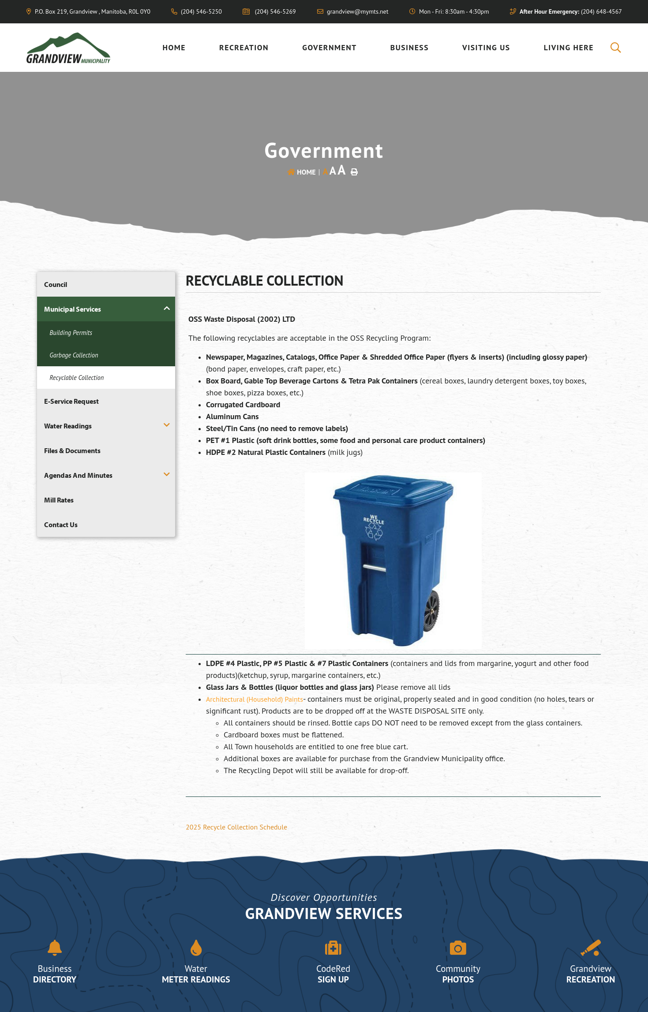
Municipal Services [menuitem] (72, 309)
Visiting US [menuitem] (486, 47)
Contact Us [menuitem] (61, 524)
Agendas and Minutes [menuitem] (78, 475)
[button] (167, 308)
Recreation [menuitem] (244, 47)
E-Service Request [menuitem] (71, 401)
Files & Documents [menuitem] (72, 450)
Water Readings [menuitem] (68, 425)
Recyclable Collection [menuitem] (76, 377)
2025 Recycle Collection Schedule (236, 826)
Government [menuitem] (329, 47)
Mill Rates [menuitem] (59, 499)
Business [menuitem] (409, 47)
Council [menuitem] (55, 284)
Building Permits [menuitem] (70, 332)
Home (306, 171)
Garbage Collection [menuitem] (73, 355)
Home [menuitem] (174, 47)
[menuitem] (616, 47)
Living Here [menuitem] (569, 47)
